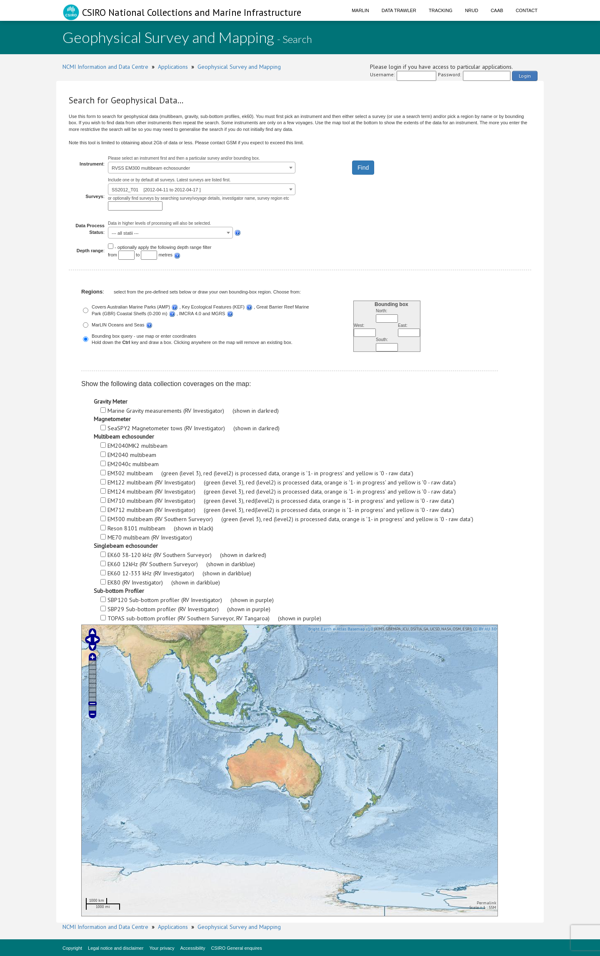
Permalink (486, 903)
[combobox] (201, 167)
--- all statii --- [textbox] (125, 233)
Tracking (440, 10)
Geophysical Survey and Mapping (239, 66)
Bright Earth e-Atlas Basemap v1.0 (340, 629)
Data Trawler (399, 10)
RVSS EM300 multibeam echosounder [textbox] (151, 168)
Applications (173, 66)
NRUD (471, 10)
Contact (527, 10)
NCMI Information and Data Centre (105, 66)
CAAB (497, 10)
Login (525, 76)
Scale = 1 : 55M (482, 907)
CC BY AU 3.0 (484, 629)
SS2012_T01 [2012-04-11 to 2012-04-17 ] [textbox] (156, 189)
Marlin (360, 10)
